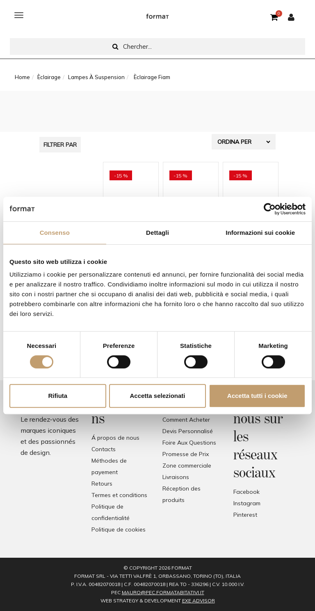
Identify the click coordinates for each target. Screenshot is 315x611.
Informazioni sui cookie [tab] (260, 232)
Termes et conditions (119, 495)
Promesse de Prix (185, 454)
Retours (101, 483)
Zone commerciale (186, 465)
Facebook (246, 491)
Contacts (103, 449)
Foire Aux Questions (189, 442)
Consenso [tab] (55, 232)
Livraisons (175, 477)
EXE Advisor (198, 600)
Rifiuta (57, 395)
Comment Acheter (186, 419)
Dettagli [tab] (157, 232)
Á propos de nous (115, 437)
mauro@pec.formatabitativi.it (163, 592)
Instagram (246, 503)
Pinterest (245, 514)
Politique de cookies (118, 529)
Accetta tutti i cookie (257, 395)
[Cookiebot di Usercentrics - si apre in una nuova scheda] (270, 209)
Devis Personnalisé (187, 431)
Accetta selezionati (157, 395)
